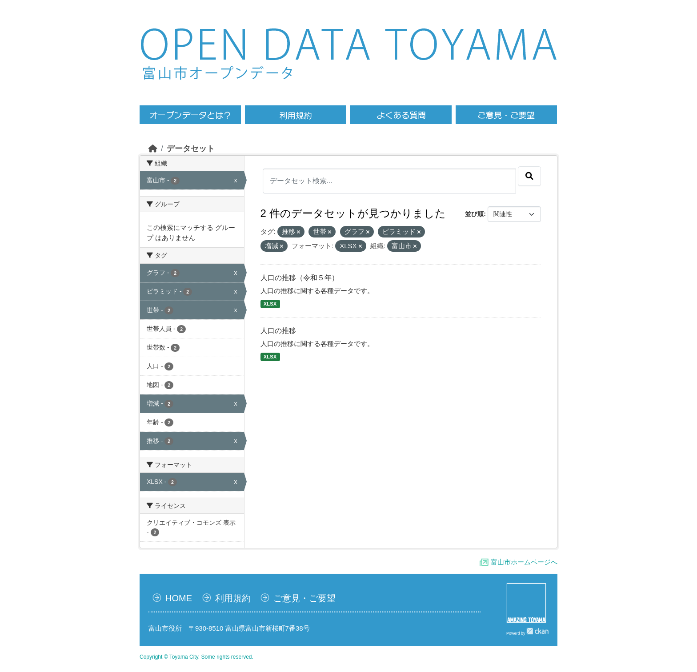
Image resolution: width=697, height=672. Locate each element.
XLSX (270, 303)
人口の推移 (278, 330)
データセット (191, 148)
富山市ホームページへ (524, 562)
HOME (178, 598)
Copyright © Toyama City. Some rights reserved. (196, 657)
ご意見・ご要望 (304, 598)
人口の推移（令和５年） (299, 278)
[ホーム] (152, 148)
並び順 (474, 213)
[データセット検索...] (390, 181)
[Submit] (529, 176)
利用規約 (233, 598)
